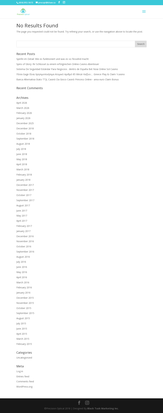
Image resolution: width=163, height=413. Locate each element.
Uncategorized (24, 357)
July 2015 (21, 323)
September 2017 (25, 200)
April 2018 (21, 164)
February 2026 (24, 112)
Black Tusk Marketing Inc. (103, 408)
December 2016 (25, 236)
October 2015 (23, 308)
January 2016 (23, 292)
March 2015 (22, 338)
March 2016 (22, 282)
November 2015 (25, 302)
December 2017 (25, 184)
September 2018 (25, 138)
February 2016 (24, 287)
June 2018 (21, 154)
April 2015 (21, 333)
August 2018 (23, 143)
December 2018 (25, 128)
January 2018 (23, 179)
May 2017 (21, 215)
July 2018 (21, 148)
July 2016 (21, 261)
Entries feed (22, 376)
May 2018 (21, 159)
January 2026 (23, 118)
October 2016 (23, 246)
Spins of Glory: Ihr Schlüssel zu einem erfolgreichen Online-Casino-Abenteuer (57, 64)
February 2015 (24, 344)
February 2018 (24, 174)
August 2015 (23, 318)
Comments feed (25, 381)
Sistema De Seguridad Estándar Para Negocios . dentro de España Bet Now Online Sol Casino (67, 69)
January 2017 (23, 231)
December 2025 (25, 123)
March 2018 (22, 169)
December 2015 (25, 297)
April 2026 (21, 102)
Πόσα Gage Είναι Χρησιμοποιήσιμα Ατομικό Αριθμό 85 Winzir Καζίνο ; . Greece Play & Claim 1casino (70, 74)
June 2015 (21, 328)
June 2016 (21, 266)
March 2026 (22, 108)
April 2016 (21, 277)
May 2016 (21, 272)
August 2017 (23, 205)
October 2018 (23, 133)
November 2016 (25, 241)
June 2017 (21, 210)
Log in (19, 371)
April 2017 (21, 220)
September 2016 (25, 251)
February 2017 (24, 226)
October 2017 (23, 195)
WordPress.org (24, 386)
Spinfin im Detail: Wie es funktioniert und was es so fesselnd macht (52, 58)
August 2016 (23, 256)
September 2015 (25, 313)
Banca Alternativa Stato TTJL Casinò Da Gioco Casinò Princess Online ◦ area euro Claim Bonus (67, 79)
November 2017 (25, 190)
